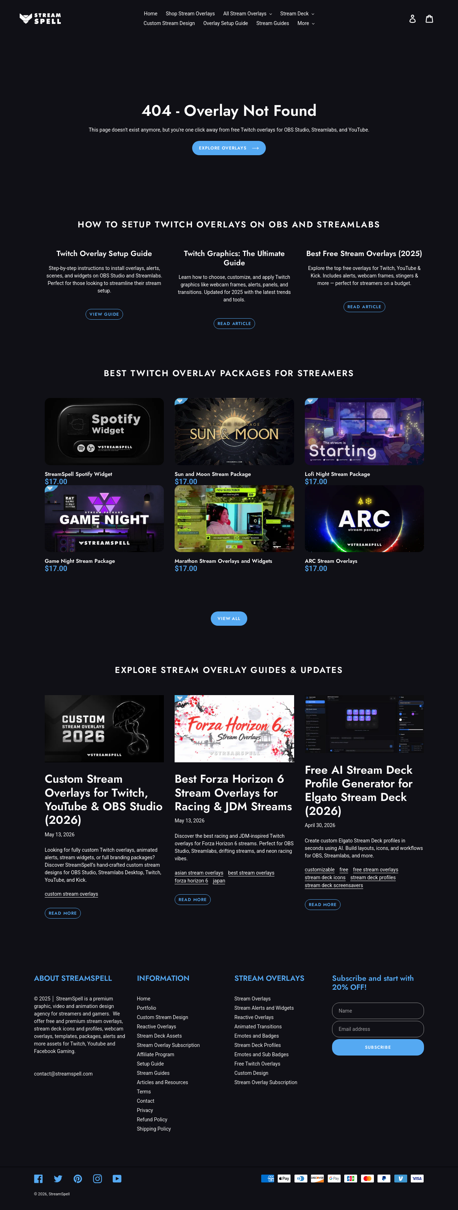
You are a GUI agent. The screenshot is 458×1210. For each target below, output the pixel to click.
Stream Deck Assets (159, 1036)
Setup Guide (150, 1064)
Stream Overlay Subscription (168, 1045)
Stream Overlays (252, 999)
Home (144, 999)
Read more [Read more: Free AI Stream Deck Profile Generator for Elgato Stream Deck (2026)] (323, 904)
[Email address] (378, 1029)
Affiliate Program (156, 1054)
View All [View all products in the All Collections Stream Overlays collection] (229, 618)
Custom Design (251, 1073)
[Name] (378, 1011)
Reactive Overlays (156, 1026)
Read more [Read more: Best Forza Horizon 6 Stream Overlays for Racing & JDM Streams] (193, 899)
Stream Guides (153, 1073)
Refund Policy (152, 1119)
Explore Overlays (229, 148)
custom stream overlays (71, 894)
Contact (146, 1101)
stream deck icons (325, 877)
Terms (144, 1092)
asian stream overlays (199, 873)
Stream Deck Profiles (257, 1045)
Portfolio (146, 1008)
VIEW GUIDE (104, 314)
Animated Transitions (258, 1026)
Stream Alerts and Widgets (264, 1008)
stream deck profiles (373, 877)
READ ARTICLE (235, 323)
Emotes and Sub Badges (261, 1054)
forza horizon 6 (191, 881)
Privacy (145, 1110)
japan (219, 881)
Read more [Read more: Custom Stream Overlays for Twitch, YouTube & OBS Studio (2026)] (63, 913)
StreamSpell (59, 1194)
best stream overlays (251, 873)
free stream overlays (376, 869)
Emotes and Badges (256, 1036)
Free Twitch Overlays (257, 1064)
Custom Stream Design (162, 1017)
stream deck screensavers (334, 885)
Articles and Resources (162, 1082)
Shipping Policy (154, 1129)
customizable (320, 869)
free (344, 869)
